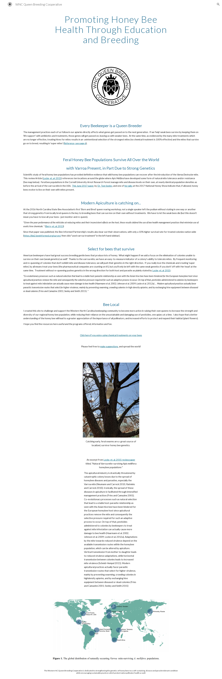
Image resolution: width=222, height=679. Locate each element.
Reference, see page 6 (75, 143)
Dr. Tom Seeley (104, 186)
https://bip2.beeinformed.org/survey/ (42, 235)
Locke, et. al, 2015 (52, 178)
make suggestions (109, 346)
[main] (111, 29)
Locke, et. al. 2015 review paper (119, 459)
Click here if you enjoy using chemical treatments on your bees (111, 335)
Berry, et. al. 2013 (54, 226)
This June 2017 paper (83, 186)
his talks (128, 186)
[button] (218, 4)
